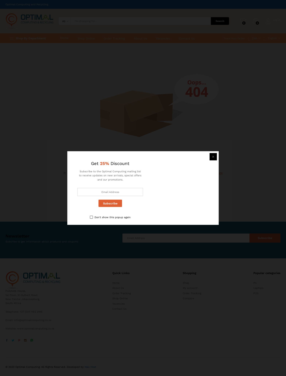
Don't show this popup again (112, 217)
